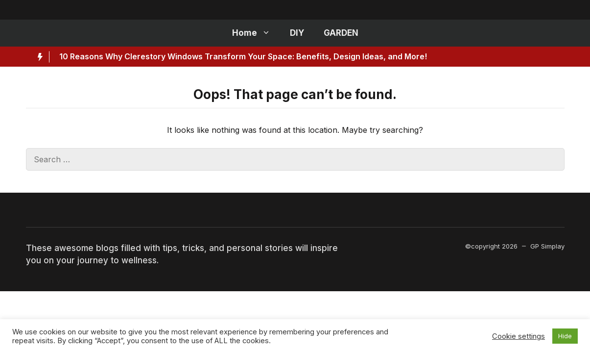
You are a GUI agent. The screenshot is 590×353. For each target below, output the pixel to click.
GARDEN (341, 33)
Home (256, 33)
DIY (297, 33)
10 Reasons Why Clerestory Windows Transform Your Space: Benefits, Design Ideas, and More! (243, 56)
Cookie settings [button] (518, 336)
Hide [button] (565, 336)
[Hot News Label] (37, 57)
